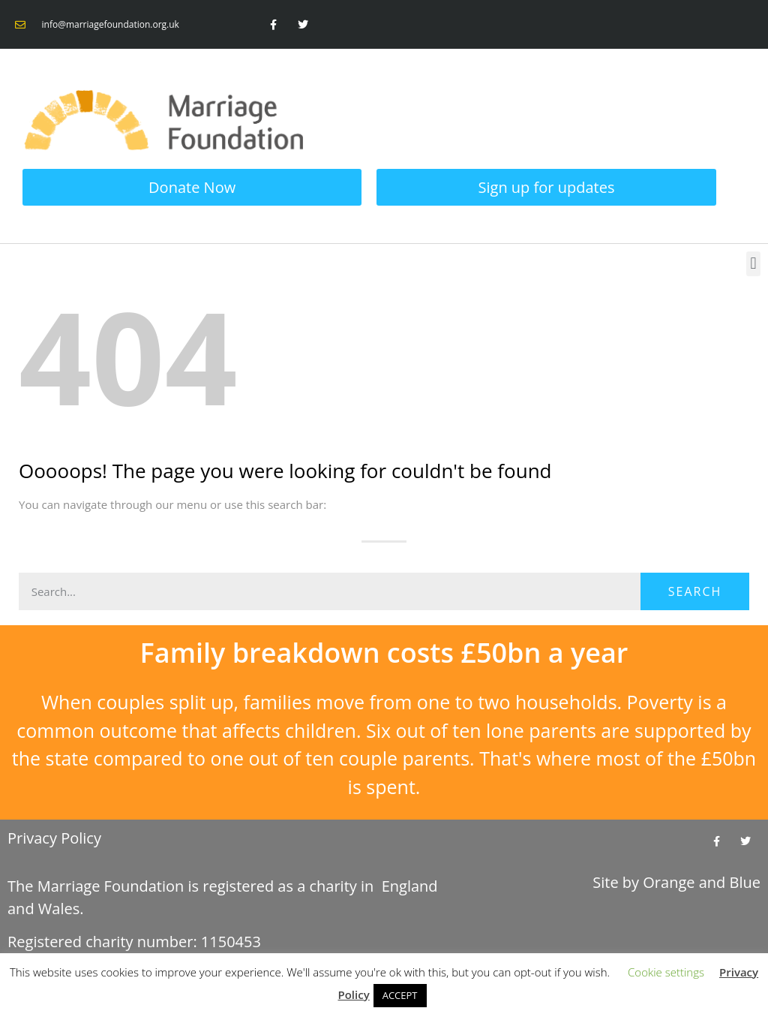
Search (695, 591)
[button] (753, 263)
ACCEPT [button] (400, 995)
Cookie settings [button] (666, 971)
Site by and (676, 882)
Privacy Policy (54, 838)
